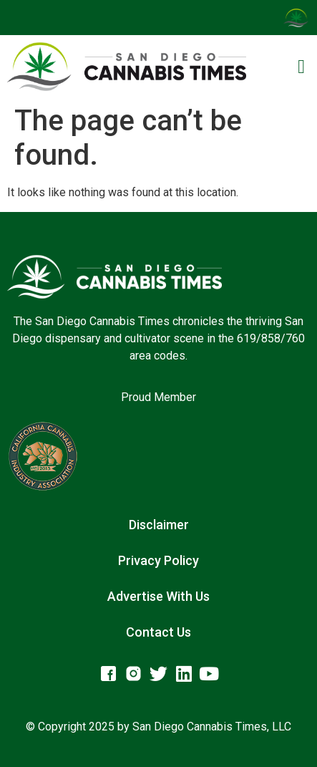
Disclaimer (159, 524)
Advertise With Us (158, 596)
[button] (301, 67)
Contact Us (158, 632)
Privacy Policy (158, 560)
